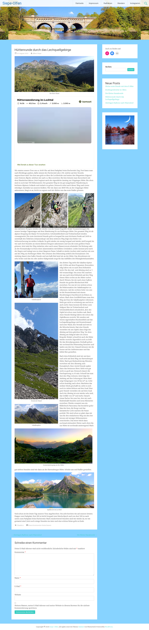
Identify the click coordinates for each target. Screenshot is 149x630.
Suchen (108, 67)
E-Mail (18, 586)
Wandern (121, 3)
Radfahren (108, 3)
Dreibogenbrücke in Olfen (115, 90)
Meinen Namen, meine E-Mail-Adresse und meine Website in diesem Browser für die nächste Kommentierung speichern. (52, 606)
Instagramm (135, 3)
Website (18, 595)
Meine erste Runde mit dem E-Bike (119, 86)
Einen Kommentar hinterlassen (39, 525)
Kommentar (20, 552)
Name (18, 578)
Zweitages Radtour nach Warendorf (26, 535)
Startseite (79, 3)
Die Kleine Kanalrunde (87, 535)
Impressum (93, 3)
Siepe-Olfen (12, 3)
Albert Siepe (37, 53)
